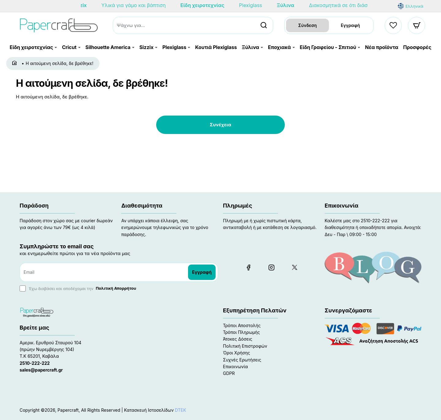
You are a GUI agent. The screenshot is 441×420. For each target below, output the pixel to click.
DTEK (180, 410)
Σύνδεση (307, 25)
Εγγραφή (350, 25)
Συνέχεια (220, 125)
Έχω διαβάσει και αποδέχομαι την (79, 289)
